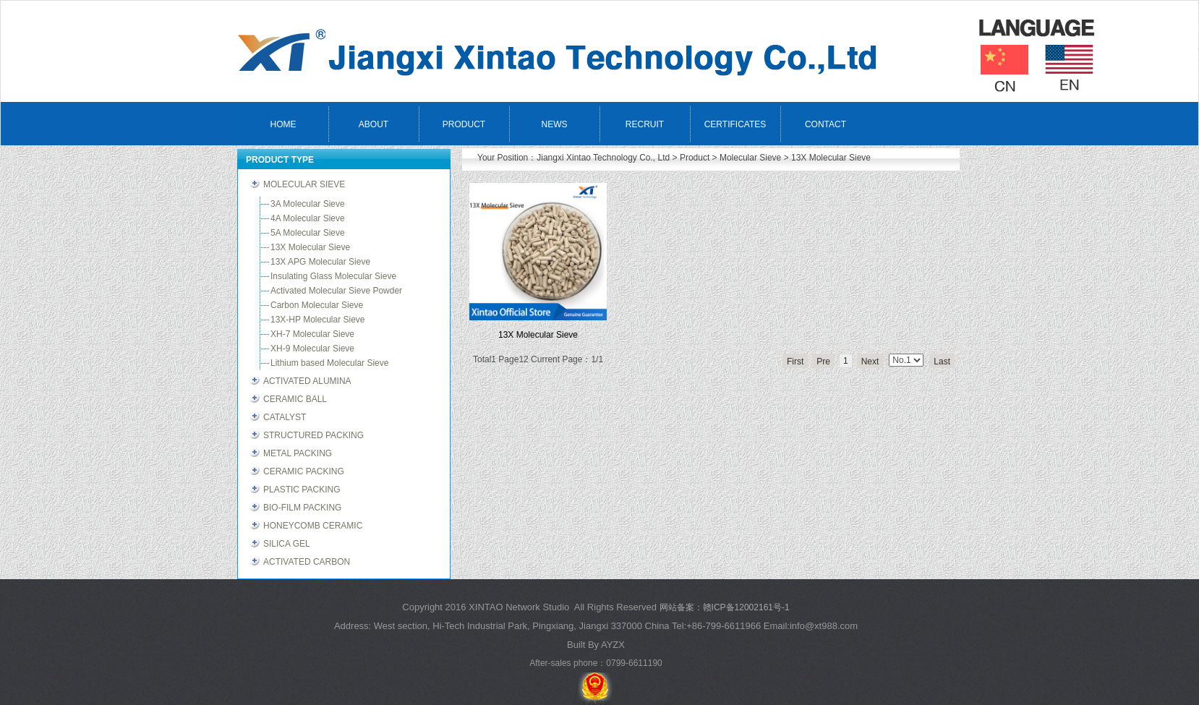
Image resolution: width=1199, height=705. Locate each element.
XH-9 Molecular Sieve (312, 348)
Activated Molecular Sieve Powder (336, 291)
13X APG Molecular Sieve (320, 262)
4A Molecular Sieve (307, 218)
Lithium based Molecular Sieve (329, 363)
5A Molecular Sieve (307, 233)
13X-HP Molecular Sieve (317, 320)
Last (942, 361)
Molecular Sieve (750, 158)
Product (694, 158)
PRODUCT (464, 124)
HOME (283, 124)
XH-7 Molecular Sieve (312, 334)
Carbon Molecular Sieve (316, 305)
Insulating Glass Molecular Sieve (333, 276)
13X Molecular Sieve (831, 158)
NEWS (555, 124)
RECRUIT (645, 124)
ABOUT (373, 124)
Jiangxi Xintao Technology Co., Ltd (603, 158)
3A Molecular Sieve (307, 204)
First (795, 361)
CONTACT (825, 124)
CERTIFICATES (735, 124)
